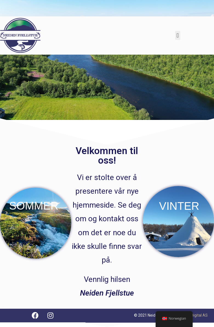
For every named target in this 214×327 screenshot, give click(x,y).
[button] (177, 35)
